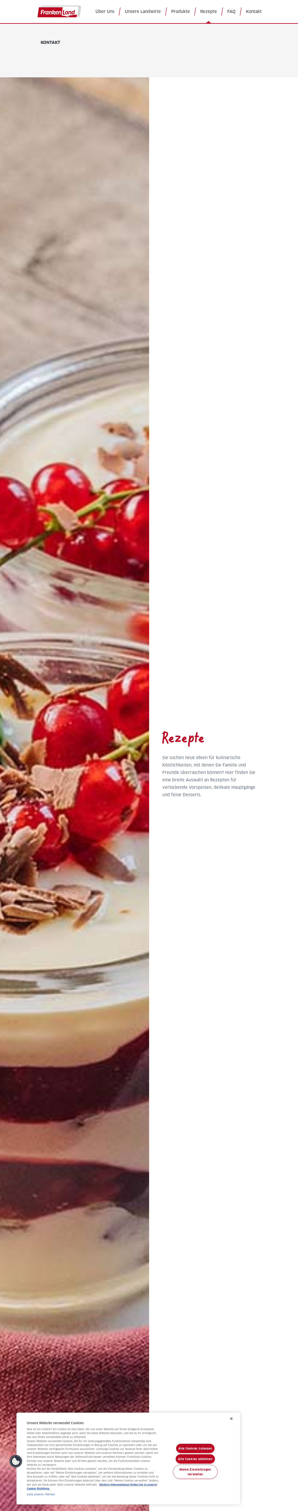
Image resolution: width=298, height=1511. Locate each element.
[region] (128, 1458)
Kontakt (254, 11)
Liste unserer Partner (41, 1494)
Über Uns (104, 11)
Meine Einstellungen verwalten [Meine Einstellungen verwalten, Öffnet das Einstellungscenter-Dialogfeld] (195, 1472)
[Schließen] (231, 1418)
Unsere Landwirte (143, 11)
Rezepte (208, 11)
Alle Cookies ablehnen (195, 1459)
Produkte (180, 11)
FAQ (231, 11)
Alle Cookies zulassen (195, 1448)
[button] (15, 1461)
